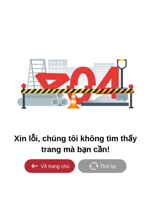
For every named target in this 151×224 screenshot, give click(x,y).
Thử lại (102, 165)
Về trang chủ (49, 165)
